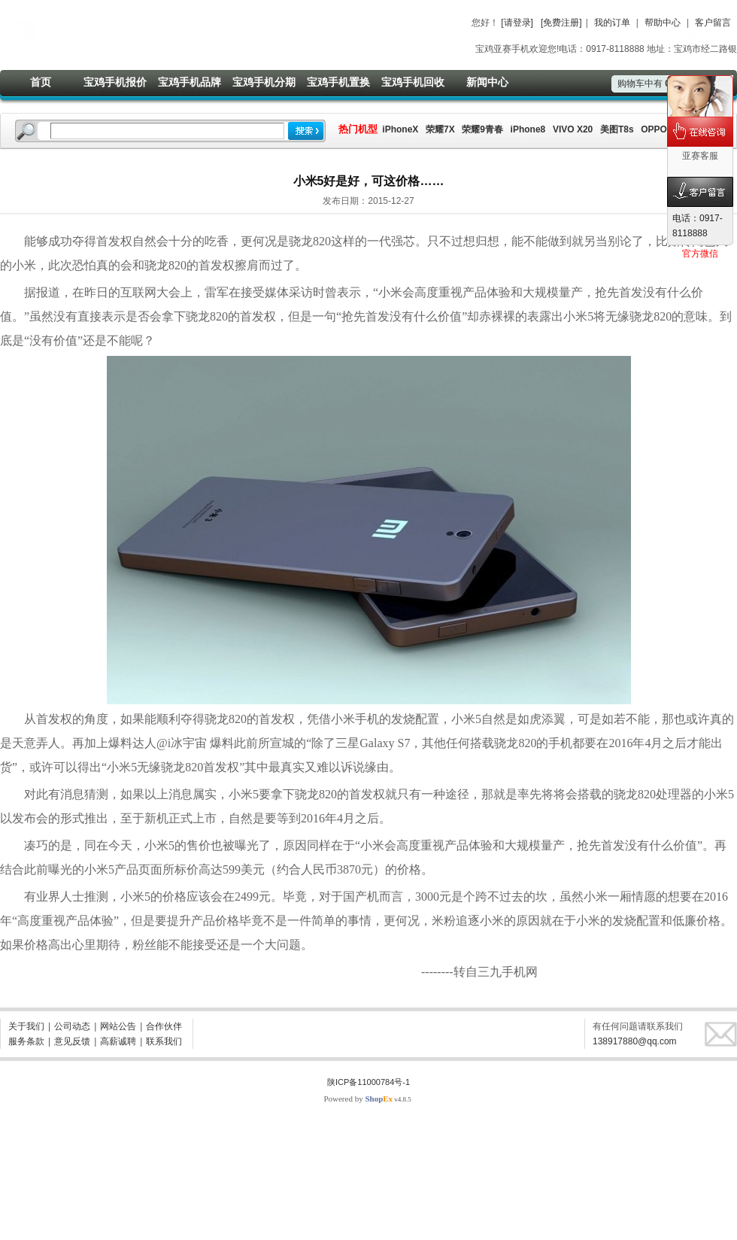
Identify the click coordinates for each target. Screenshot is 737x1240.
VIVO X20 (573, 129)
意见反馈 (72, 1041)
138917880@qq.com (635, 1041)
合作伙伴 (164, 1026)
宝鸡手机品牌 (189, 82)
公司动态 (72, 1026)
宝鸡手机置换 (338, 82)
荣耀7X (440, 129)
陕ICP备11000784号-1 (368, 1082)
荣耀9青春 (482, 129)
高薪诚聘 (118, 1041)
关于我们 (26, 1026)
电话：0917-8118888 (697, 226)
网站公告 (118, 1026)
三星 (347, 743)
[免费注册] (561, 22)
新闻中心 (487, 82)
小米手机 (355, 719)
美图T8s (617, 129)
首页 (40, 82)
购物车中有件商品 (658, 83)
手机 (560, 743)
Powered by (358, 1098)
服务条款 (26, 1041)
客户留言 (713, 22)
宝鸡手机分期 (264, 82)
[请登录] (517, 22)
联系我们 (164, 1041)
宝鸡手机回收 (412, 82)
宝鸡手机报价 (115, 82)
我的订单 (612, 22)
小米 (24, 265)
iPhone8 (528, 129)
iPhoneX (399, 129)
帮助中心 (662, 22)
